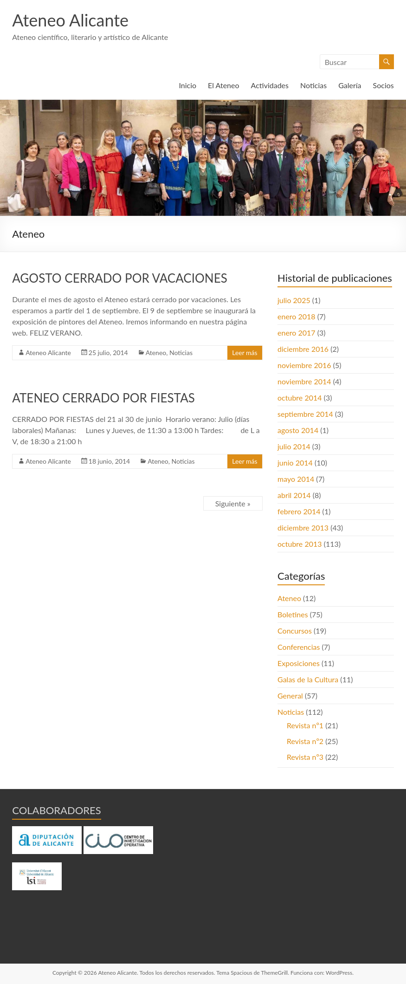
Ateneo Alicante (70, 20)
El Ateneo (223, 85)
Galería (349, 85)
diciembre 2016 (303, 348)
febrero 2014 (298, 511)
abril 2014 (294, 495)
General (290, 695)
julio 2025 (293, 300)
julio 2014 (293, 446)
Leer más (244, 352)
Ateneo (156, 352)
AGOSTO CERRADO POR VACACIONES (119, 278)
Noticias (313, 85)
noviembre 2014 (304, 381)
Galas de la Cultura (307, 679)
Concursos (294, 630)
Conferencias (298, 646)
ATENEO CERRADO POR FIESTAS (103, 397)
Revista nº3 (305, 756)
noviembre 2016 (304, 365)
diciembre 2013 (303, 527)
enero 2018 (296, 316)
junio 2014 (295, 462)
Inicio (187, 85)
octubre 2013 (299, 543)
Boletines (292, 614)
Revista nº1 (305, 725)
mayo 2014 (295, 478)
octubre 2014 (299, 397)
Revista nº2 (305, 741)
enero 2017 (296, 332)
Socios (383, 85)
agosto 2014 (297, 430)
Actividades (270, 85)
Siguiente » (233, 503)
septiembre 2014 (305, 413)
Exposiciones (298, 663)
